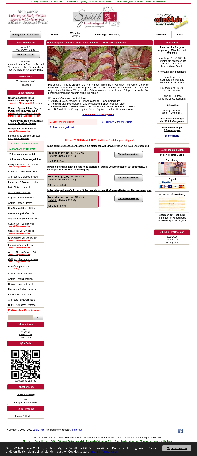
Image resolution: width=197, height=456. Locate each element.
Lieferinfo (52, 156)
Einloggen (26, 85)
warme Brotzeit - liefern (20, 203)
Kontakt (181, 34)
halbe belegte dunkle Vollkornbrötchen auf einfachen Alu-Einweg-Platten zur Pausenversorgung (99, 190)
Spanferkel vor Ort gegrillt (25, 232)
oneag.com (172, 242)
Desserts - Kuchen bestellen (22, 289)
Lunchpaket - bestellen (20, 294)
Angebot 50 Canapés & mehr (23, 177)
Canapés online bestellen (22, 171)
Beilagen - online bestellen (21, 284)
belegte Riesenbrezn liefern (25, 165)
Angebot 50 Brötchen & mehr (23, 143)
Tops (23, 218)
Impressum (25, 337)
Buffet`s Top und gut (25, 267)
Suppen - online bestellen (21, 197)
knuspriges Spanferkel (25, 402)
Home (54, 34)
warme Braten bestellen (20, 279)
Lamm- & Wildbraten (25, 416)
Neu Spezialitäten (21, 208)
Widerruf (25, 331)
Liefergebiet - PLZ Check (25, 34)
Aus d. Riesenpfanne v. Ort (25, 253)
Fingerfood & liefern (23, 182)
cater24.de (172, 237)
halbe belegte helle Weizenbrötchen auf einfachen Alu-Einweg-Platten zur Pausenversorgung (98, 146)
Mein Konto (25, 76)
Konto (161, 34)
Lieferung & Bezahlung (107, 34)
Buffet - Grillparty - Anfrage (22, 305)
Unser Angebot (26, 92)
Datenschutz (25, 334)
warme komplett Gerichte (21, 213)
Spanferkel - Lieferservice (25, 224)
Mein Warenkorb (26, 42)
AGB (25, 329)
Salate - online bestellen (20, 273)
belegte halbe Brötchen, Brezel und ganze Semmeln (24, 137)
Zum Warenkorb (25, 54)
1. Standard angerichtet (62, 122)
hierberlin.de (172, 239)
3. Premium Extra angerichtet (117, 122)
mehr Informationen (104, 452)
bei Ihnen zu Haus (25, 260)
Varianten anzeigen (128, 154)
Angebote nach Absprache (21, 299)
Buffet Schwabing (26, 394)
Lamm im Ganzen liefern (25, 246)
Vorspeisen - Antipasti (19, 192)
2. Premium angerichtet (62, 127)
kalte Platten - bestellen (20, 187)
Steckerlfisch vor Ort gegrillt (25, 239)
